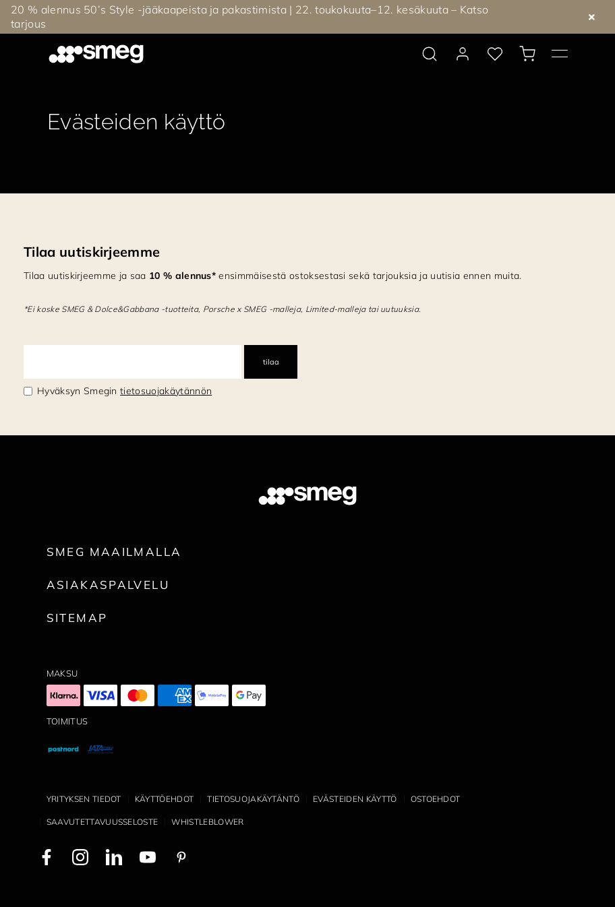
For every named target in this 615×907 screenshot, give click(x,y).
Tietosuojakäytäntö (253, 799)
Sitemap (77, 618)
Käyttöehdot (164, 799)
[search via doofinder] (429, 54)
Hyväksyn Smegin (124, 391)
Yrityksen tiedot (84, 799)
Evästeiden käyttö (355, 799)
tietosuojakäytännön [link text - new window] (166, 391)
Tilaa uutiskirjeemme (92, 251)
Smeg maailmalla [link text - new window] (114, 551)
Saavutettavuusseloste (102, 822)
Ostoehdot (436, 799)
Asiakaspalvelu (108, 584)
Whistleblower (207, 822)
